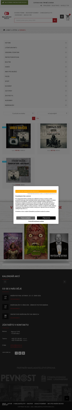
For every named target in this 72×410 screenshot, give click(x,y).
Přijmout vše (46, 218)
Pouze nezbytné (26, 218)
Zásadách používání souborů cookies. (39, 211)
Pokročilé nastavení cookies (36, 221)
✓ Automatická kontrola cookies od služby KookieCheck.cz (42, 193)
